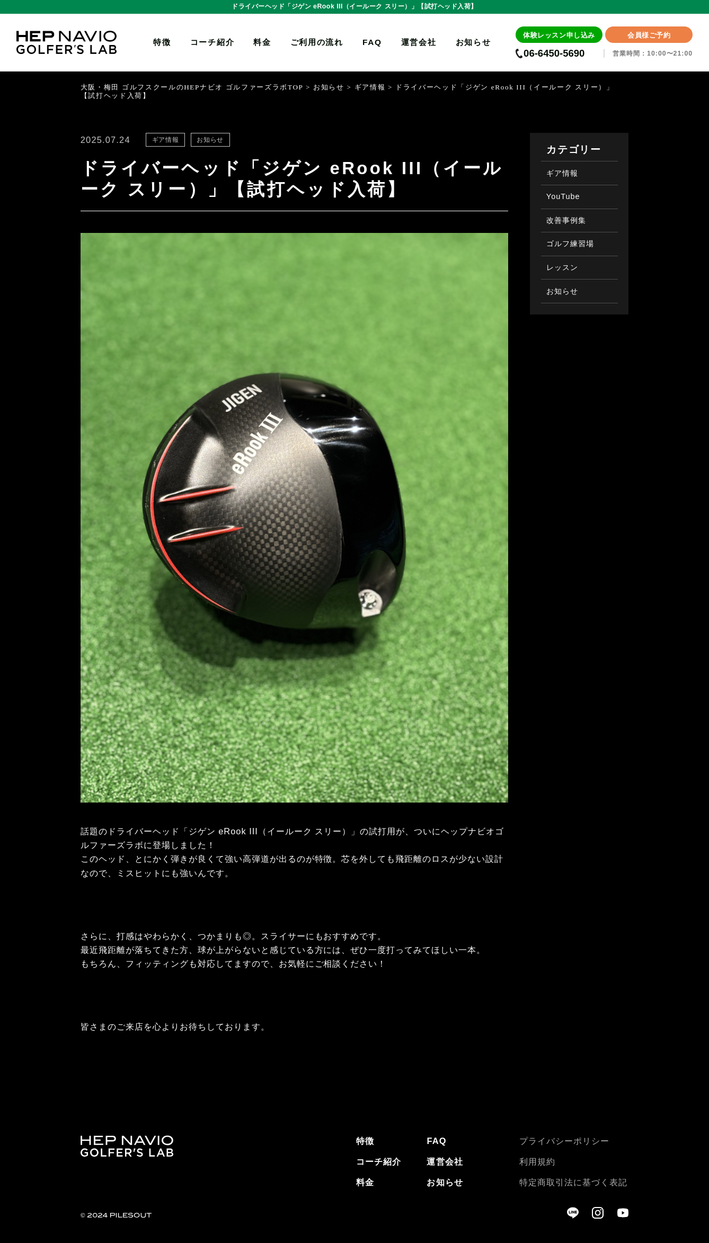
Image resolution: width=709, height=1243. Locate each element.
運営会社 (419, 42)
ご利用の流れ (316, 42)
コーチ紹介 (212, 42)
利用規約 (537, 1161)
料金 (262, 42)
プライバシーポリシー (564, 1141)
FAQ (372, 42)
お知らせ (473, 42)
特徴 (162, 42)
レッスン (562, 267)
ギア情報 (562, 173)
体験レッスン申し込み (559, 35)
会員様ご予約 (648, 35)
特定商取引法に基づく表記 (573, 1182)
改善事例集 (566, 220)
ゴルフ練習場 (570, 243)
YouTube (563, 196)
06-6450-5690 (554, 54)
